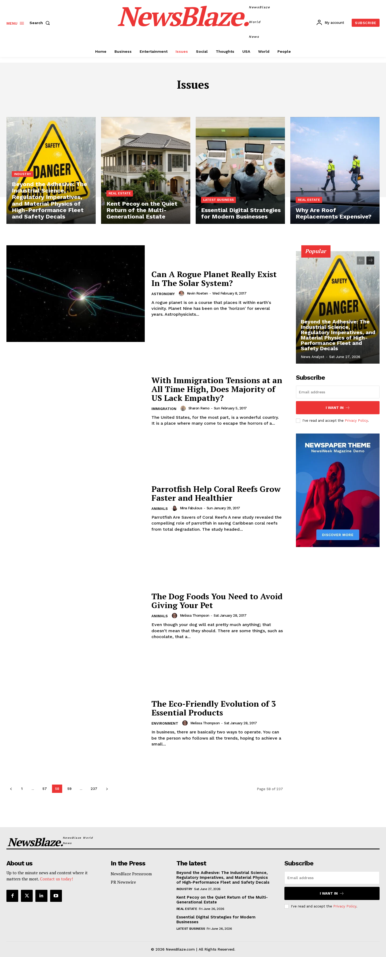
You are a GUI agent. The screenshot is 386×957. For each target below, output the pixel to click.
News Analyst (312, 357)
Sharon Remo (199, 408)
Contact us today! (56, 878)
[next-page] (106, 789)
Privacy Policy (356, 421)
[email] (338, 392)
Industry (22, 174)
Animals (159, 509)
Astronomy (163, 294)
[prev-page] (10, 789)
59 (69, 789)
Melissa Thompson (194, 615)
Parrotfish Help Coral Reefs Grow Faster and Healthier (216, 493)
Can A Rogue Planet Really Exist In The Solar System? (214, 278)
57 (44, 789)
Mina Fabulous (191, 508)
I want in (338, 407)
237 (94, 789)
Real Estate (120, 193)
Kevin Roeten (197, 293)
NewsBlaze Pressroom (131, 873)
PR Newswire (123, 882)
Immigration (163, 409)
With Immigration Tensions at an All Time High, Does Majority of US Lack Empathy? (216, 389)
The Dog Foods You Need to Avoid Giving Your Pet (217, 601)
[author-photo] (182, 293)
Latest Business (218, 200)
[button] (40, 22)
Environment (164, 723)
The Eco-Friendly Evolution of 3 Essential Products (213, 708)
